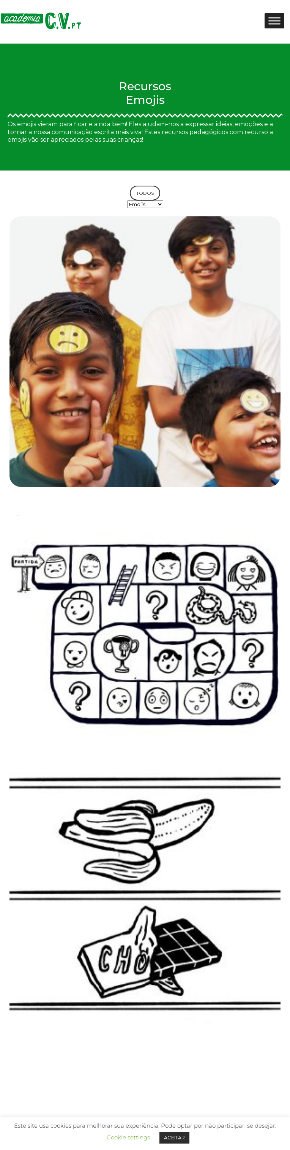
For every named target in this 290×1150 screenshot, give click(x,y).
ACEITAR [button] (174, 1137)
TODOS (145, 193)
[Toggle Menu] (274, 20)
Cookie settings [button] (128, 1137)
